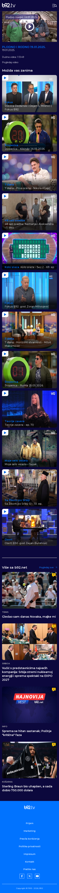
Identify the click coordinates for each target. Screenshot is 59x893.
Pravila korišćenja (29, 838)
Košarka (7, 782)
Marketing (29, 831)
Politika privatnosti (29, 846)
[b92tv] (8, 5)
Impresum (29, 854)
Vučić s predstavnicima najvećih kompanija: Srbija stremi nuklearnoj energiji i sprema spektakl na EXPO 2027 (27, 674)
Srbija (6, 663)
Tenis (5, 612)
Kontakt (29, 861)
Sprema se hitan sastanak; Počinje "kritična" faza (27, 733)
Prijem (29, 823)
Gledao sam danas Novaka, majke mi (29, 616)
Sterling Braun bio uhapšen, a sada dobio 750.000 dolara (27, 788)
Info (4, 726)
